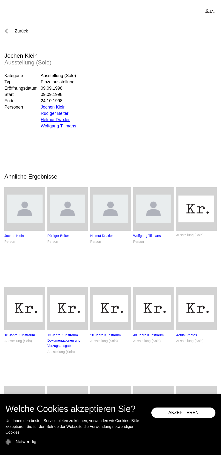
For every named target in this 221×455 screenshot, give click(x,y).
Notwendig (26, 441)
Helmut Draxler (55, 119)
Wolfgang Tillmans (58, 126)
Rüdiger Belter (54, 113)
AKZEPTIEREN (183, 412)
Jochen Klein (53, 107)
